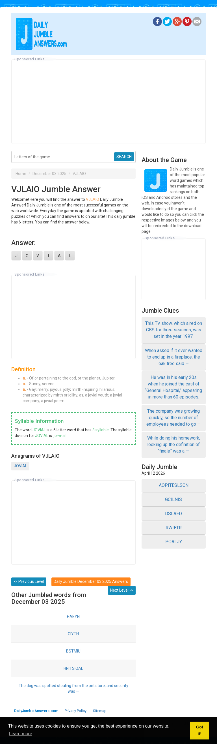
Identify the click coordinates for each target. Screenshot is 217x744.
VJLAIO (79, 173)
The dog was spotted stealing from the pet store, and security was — (73, 688)
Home (21, 173)
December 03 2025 (49, 173)
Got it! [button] (199, 730)
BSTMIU (73, 651)
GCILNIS (173, 499)
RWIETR (174, 527)
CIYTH (73, 634)
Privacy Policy (75, 711)
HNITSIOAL (73, 668)
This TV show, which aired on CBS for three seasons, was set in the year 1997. (173, 330)
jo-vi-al (60, 435)
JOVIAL (39, 430)
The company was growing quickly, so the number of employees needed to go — (173, 417)
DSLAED (173, 513)
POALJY (173, 541)
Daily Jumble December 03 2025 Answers (91, 581)
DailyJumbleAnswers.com (36, 711)
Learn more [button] (20, 733)
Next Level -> (121, 590)
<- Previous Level (29, 581)
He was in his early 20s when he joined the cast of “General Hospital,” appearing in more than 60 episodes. (173, 387)
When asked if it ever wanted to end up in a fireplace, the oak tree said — (173, 357)
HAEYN (73, 616)
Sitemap (100, 711)
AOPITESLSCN (173, 485)
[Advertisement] (108, 101)
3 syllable (100, 430)
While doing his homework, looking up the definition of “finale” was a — (173, 444)
